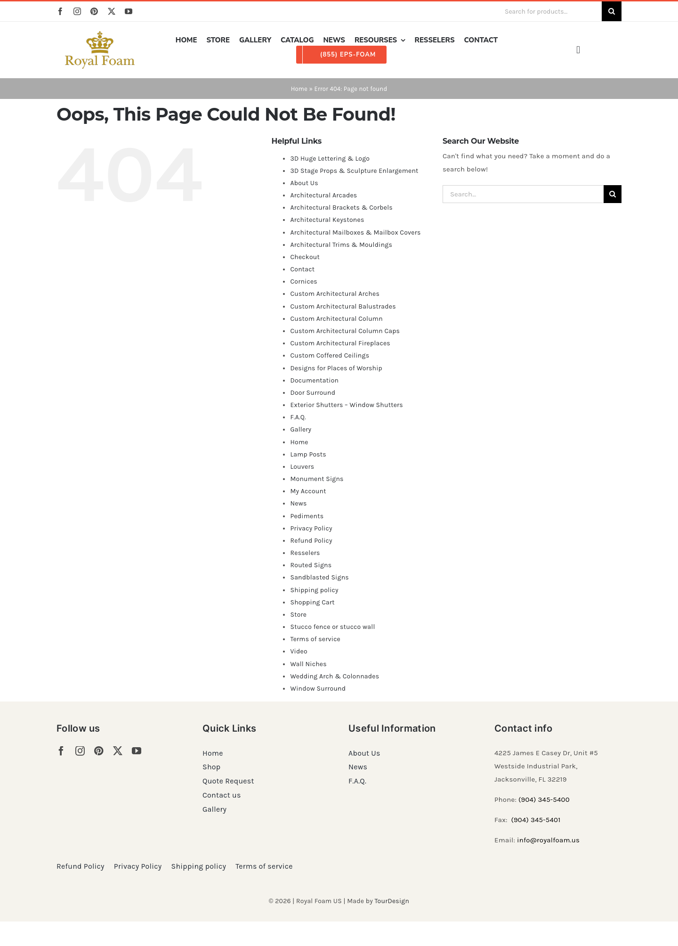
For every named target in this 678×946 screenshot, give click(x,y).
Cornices (303, 281)
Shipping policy (314, 590)
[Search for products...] (549, 11)
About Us (304, 183)
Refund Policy (311, 541)
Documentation (314, 380)
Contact (302, 269)
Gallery (300, 429)
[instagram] (77, 11)
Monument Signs (316, 479)
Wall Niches (308, 664)
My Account (308, 491)
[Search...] (523, 194)
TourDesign (391, 901)
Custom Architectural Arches (334, 294)
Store (298, 615)
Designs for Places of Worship (336, 368)
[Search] (612, 11)
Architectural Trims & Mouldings (341, 245)
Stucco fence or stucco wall (332, 627)
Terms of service (315, 639)
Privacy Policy (311, 528)
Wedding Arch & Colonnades (334, 676)
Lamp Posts (308, 454)
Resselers (305, 553)
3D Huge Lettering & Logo (330, 159)
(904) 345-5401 (535, 820)
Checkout (305, 257)
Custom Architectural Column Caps (345, 331)
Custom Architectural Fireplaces (340, 343)
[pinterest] (94, 11)
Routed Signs (310, 565)
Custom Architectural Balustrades (343, 306)
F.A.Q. (298, 417)
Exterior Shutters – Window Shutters (346, 405)
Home (299, 88)
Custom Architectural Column (336, 319)
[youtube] (128, 11)
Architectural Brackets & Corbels (341, 208)
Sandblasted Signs (319, 577)
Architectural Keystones (327, 220)
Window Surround (318, 689)
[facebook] (60, 11)
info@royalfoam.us (548, 840)
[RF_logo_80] (100, 34)
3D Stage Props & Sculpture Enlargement (354, 171)
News (298, 503)
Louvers (302, 467)
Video (298, 651)
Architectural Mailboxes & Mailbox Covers (355, 232)
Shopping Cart (312, 602)
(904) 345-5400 (544, 799)
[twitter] (111, 11)
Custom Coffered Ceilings (329, 355)
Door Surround (312, 393)
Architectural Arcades (323, 195)
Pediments (306, 516)
